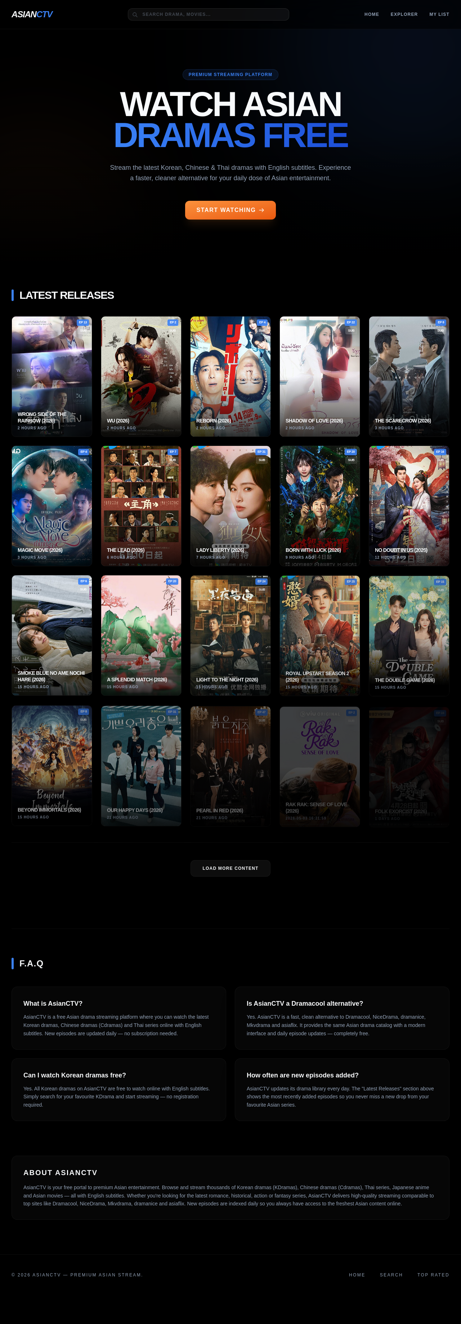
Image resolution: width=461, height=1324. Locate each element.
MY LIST (439, 14)
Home (371, 14)
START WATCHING (231, 210)
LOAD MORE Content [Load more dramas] (230, 868)
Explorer (404, 14)
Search (391, 1274)
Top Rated (433, 1274)
